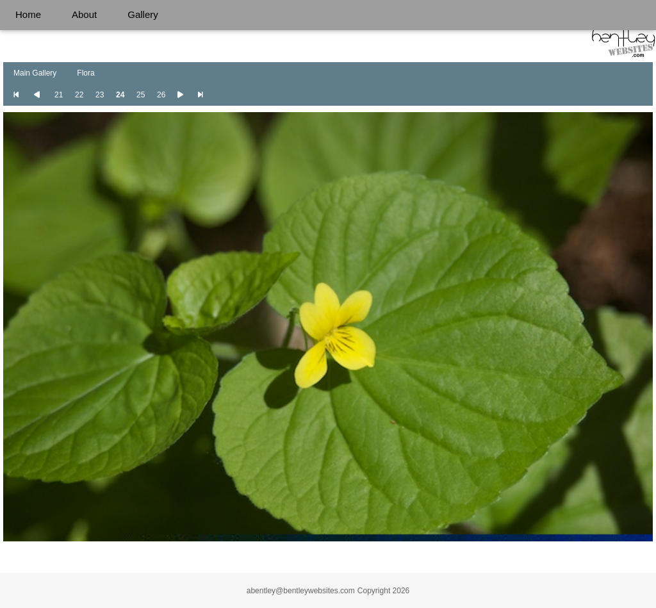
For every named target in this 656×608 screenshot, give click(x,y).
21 (58, 94)
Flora (85, 73)
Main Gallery (34, 73)
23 (99, 94)
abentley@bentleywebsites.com (301, 590)
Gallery (142, 14)
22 (79, 94)
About (84, 14)
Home (28, 14)
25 (140, 94)
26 (161, 94)
